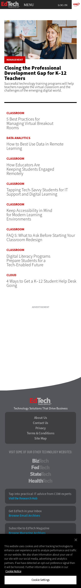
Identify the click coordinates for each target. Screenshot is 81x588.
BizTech (40, 461)
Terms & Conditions (40, 433)
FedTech (40, 467)
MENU (29, 5)
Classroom (15, 113)
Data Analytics (18, 138)
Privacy (40, 428)
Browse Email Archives (24, 515)
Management (14, 59)
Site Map (40, 438)
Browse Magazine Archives (27, 533)
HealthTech (40, 481)
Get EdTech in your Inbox (25, 511)
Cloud (11, 275)
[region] (40, 561)
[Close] (76, 540)
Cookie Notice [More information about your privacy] (13, 571)
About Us (40, 418)
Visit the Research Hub (23, 498)
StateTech (40, 474)
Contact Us (40, 423)
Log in (62, 5)
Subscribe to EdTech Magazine (29, 528)
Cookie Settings (40, 580)
